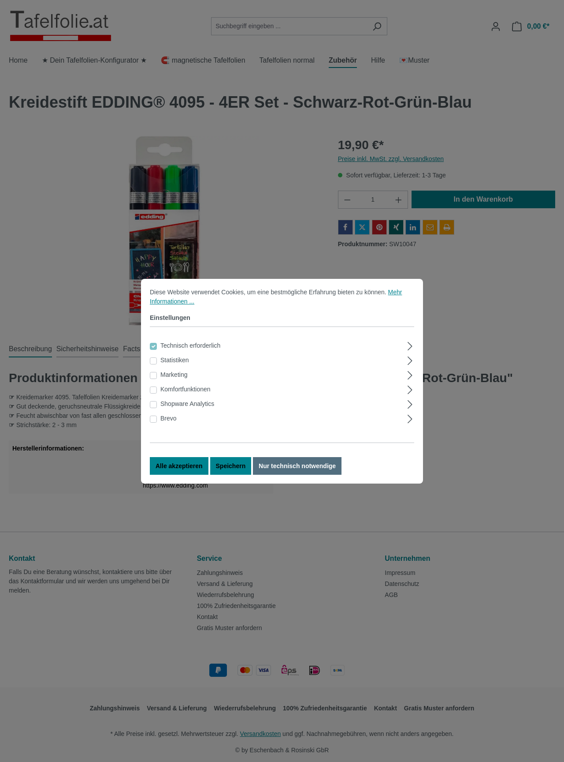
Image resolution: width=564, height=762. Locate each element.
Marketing (173, 375)
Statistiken (174, 360)
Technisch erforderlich (190, 345)
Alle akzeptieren (179, 466)
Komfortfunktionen (185, 389)
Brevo (168, 418)
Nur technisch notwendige (297, 466)
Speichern (231, 466)
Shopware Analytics (187, 404)
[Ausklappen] (410, 345)
